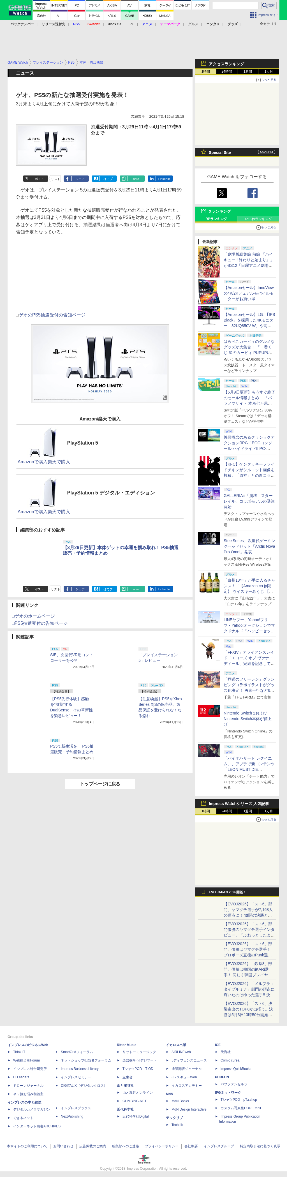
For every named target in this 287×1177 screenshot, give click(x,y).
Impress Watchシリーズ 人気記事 (239, 803)
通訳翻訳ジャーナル (187, 1069)
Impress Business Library (80, 1069)
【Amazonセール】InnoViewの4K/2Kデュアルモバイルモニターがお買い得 (249, 293)
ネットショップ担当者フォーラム (86, 1060)
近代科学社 (125, 1109)
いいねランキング (258, 219)
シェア (80, 179)
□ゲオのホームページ (33, 616)
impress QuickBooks (236, 1069)
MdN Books (180, 1101)
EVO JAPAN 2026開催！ (227, 892)
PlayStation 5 (82, 443)
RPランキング (216, 219)
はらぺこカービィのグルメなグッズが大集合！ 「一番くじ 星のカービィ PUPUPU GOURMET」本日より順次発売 (249, 352)
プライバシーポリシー (162, 1146)
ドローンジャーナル (28, 1086)
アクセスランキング (226, 64)
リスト (55, 179)
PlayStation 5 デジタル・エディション (111, 493)
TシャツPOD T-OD (137, 1069)
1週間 (248, 71)
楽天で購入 (59, 461)
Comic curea (230, 1060)
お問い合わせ (63, 1146)
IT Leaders (21, 1077)
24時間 (226, 71)
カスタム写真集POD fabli (241, 1108)
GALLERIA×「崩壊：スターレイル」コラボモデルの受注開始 (249, 501)
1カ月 (269, 71)
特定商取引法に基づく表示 (260, 1146)
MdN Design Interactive (189, 1109)
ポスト (39, 179)
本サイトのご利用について (27, 1146)
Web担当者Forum (26, 1060)
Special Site (220, 152)
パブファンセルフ (234, 1084)
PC (131, 24)
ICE (218, 1045)
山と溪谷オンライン (137, 1093)
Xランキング (220, 211)
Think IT (19, 1052)
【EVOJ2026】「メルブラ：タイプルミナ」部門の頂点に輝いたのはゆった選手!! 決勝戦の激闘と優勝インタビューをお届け (249, 994)
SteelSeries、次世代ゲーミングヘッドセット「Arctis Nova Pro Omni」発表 (249, 546)
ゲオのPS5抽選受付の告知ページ (52, 315)
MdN (169, 1094)
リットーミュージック (139, 1052)
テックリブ (174, 1118)
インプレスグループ (219, 1146)
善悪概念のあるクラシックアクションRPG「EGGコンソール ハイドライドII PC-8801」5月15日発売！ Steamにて (249, 448)
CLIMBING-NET (134, 1101)
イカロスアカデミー (187, 1086)
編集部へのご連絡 (125, 1146)
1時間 (206, 71)
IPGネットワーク (228, 1093)
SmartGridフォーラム (77, 1052)
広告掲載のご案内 (92, 1146)
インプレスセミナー (76, 1077)
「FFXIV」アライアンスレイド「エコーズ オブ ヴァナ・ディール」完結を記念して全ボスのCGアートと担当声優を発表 (249, 663)
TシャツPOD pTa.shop (239, 1100)
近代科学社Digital (135, 1116)
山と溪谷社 (125, 1086)
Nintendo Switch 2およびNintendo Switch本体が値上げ (248, 719)
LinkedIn (164, 179)
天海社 (226, 1052)
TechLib (177, 1125)
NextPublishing (72, 1116)
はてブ (108, 179)
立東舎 (127, 1077)
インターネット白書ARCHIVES (37, 1126)
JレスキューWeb (184, 1077)
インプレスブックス (76, 1108)
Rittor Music (126, 1045)
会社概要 (191, 1146)
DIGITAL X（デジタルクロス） (84, 1086)
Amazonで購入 (33, 461)
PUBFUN (222, 1077)
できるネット (23, 1118)
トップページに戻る (100, 783)
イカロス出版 (176, 1045)
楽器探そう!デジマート (139, 1060)
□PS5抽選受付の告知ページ (40, 623)
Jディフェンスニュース (189, 1060)
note (136, 179)
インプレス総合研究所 (30, 1069)
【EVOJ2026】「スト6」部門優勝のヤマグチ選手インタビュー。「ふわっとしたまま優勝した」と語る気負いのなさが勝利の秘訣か (249, 935)
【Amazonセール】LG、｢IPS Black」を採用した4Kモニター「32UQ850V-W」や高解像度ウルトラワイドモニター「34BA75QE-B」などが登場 (249, 325)
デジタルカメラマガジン (31, 1109)
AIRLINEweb (181, 1052)
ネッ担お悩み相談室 (28, 1094)
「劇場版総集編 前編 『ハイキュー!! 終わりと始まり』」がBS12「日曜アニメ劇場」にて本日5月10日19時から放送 (249, 265)
